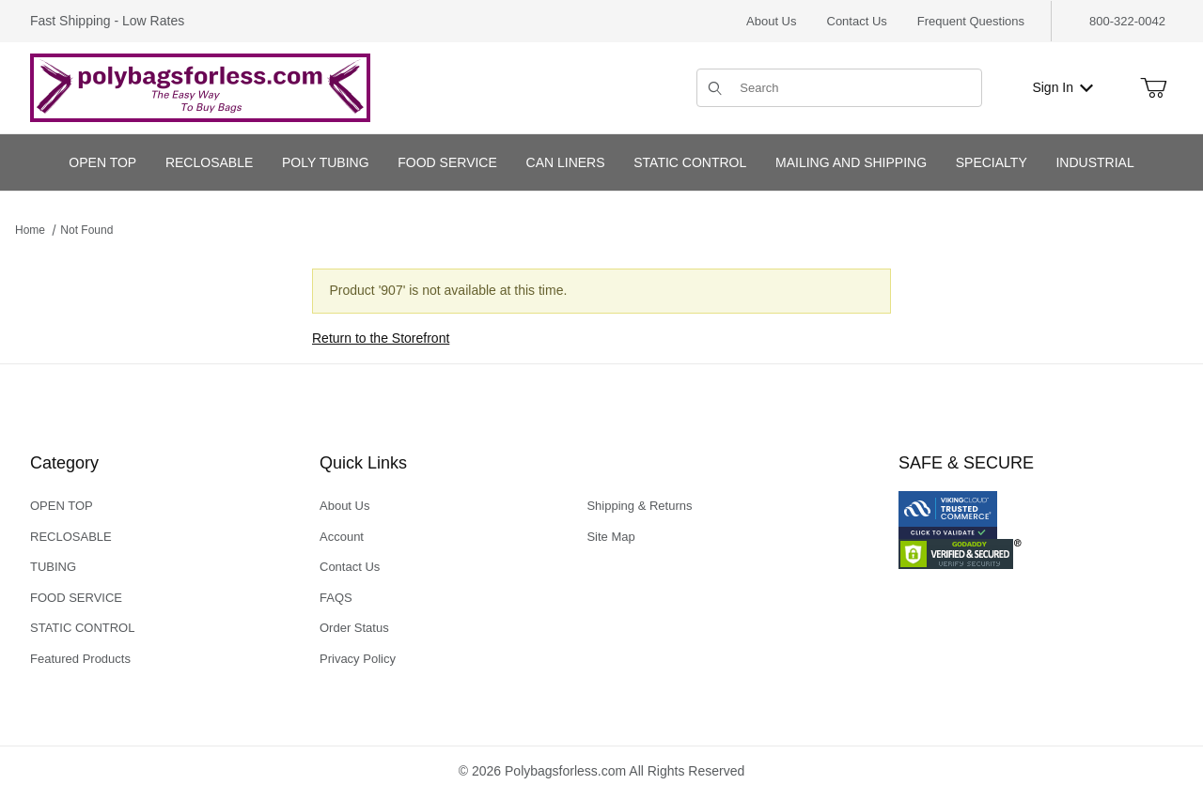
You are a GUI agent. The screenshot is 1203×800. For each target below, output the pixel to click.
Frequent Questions (970, 21)
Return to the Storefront (380, 338)
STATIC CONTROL (82, 628)
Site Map (610, 537)
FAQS (336, 598)
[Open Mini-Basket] (1153, 88)
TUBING (53, 567)
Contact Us (857, 21)
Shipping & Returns (639, 506)
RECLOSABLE (71, 537)
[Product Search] (854, 87)
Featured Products (80, 659)
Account (342, 537)
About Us (771, 21)
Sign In (1062, 87)
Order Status (354, 628)
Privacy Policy (358, 659)
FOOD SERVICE (76, 598)
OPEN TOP (61, 506)
